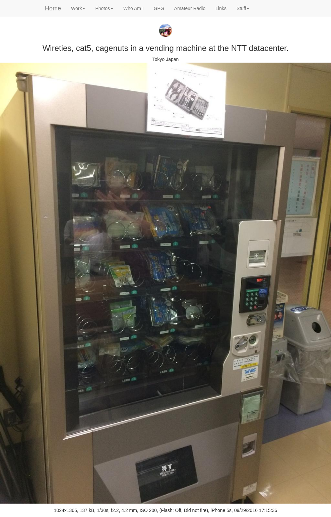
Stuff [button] (243, 8)
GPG (159, 8)
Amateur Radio (189, 8)
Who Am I (133, 8)
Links (220, 8)
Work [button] (78, 8)
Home (53, 8)
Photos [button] (104, 8)
